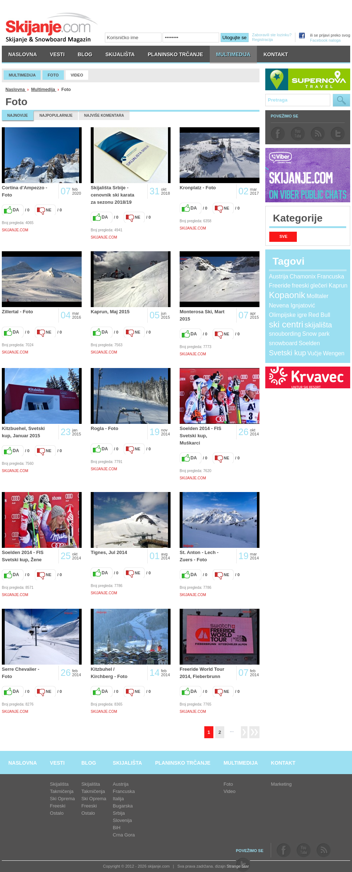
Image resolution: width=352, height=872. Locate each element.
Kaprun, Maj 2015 (110, 311)
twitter (338, 134)
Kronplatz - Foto (198, 187)
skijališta (318, 325)
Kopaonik (287, 295)
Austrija (278, 276)
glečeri (318, 285)
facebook (278, 134)
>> (254, 732)
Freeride (280, 285)
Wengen (333, 353)
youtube (298, 134)
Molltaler (317, 296)
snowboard (283, 343)
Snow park (316, 334)
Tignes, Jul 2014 (109, 552)
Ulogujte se (234, 37)
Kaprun (338, 285)
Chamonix (303, 276)
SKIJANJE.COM (15, 230)
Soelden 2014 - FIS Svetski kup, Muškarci (200, 436)
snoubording (285, 334)
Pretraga (341, 100)
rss (318, 134)
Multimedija (43, 89)
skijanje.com (51, 27)
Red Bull (319, 315)
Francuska (330, 276)
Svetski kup (287, 353)
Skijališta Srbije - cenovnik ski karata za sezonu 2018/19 (112, 195)
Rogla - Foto (104, 428)
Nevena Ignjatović (292, 305)
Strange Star (237, 866)
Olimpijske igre (288, 315)
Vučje (314, 353)
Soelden (309, 343)
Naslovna (15, 89)
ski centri (286, 324)
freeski (300, 285)
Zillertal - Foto (17, 311)
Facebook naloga (325, 40)
